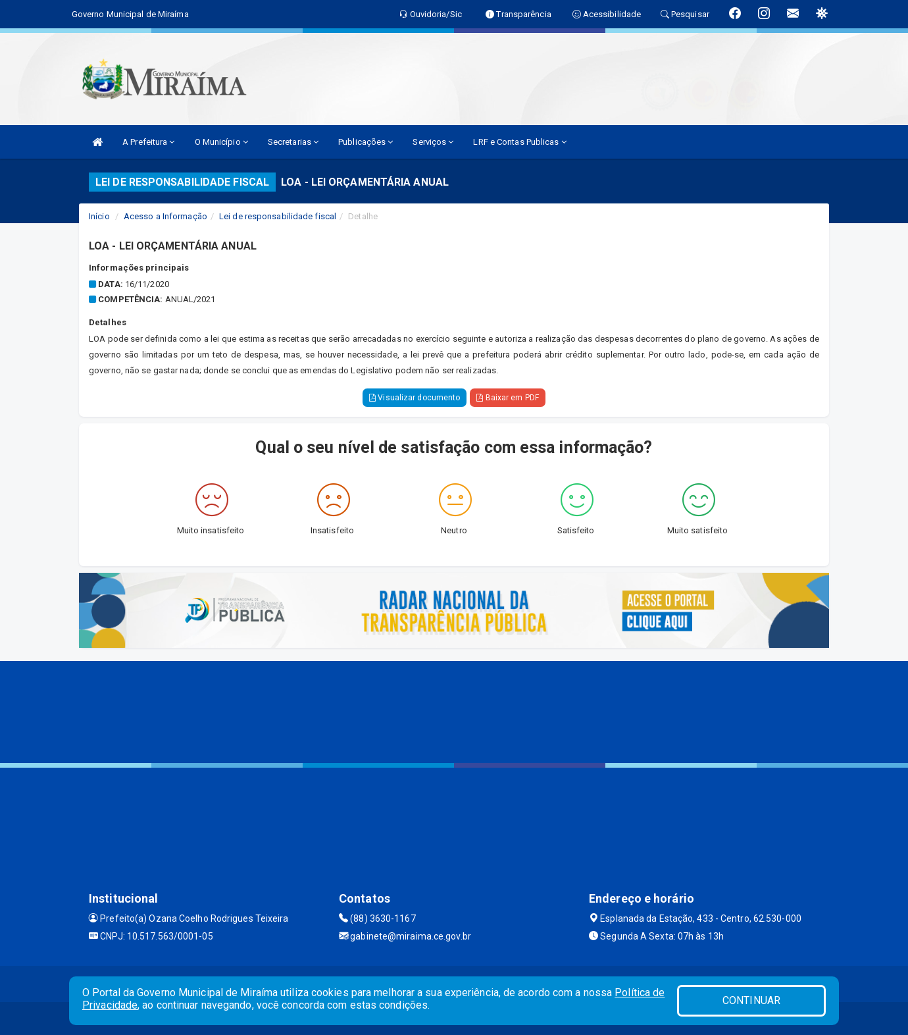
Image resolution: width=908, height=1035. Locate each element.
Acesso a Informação (165, 216)
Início (99, 216)
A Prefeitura (148, 142)
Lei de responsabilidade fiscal (277, 216)
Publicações (365, 142)
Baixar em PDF (507, 397)
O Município (221, 142)
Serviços (433, 142)
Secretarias (293, 142)
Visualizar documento (414, 397)
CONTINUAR (751, 1000)
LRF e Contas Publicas (519, 142)
